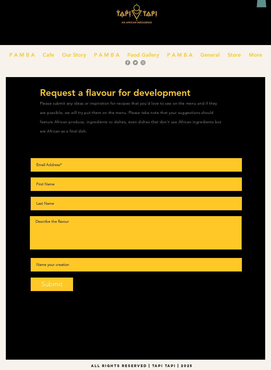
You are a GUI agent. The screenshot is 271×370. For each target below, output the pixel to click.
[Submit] (52, 284)
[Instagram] (143, 62)
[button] (48, 55)
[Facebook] (127, 62)
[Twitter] (135, 62)
